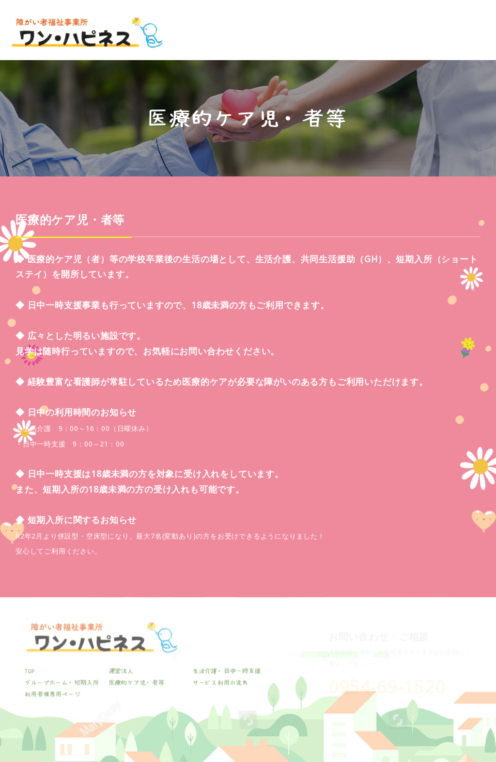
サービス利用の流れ (410, 39)
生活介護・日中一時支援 (246, 39)
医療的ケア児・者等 (360, 39)
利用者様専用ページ (459, 39)
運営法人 (204, 39)
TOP (177, 33)
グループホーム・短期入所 (303, 39)
